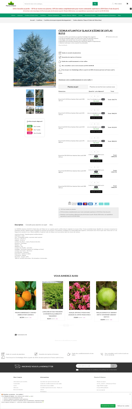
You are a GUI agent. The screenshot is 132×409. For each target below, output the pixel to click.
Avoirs (15, 385)
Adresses (16, 387)
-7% (29, 130)
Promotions (43, 391)
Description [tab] (19, 225)
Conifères (43, 15)
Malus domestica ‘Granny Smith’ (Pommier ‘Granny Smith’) (106, 315)
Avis (51, 225)
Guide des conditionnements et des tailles (51, 383)
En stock (96, 101)
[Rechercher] (58, 3)
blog (119, 15)
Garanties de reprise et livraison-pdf (49, 381)
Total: (112, 99)
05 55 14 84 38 (101, 390)
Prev (64, 325)
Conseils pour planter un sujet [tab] (36, 225)
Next (67, 325)
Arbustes (20, 15)
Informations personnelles (20, 381)
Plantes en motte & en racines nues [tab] (102, 87)
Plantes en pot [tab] (73, 87)
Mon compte (18, 377)
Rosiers (81, 15)
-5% (29, 126)
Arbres (13, 15)
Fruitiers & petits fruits (31, 15)
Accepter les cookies (108, 405)
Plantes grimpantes (53, 15)
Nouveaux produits (90, 15)
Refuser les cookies (123, 406)
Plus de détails (63, 45)
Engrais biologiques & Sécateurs (107, 15)
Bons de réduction (18, 389)
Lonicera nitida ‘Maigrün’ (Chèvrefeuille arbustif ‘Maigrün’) (53, 314)
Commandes (17, 383)
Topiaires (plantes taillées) (68, 15)
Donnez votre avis (112, 37)
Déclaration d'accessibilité (47, 385)
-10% (29, 133)
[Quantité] (95, 96)
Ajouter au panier (96, 103)
